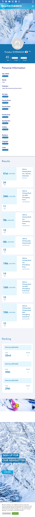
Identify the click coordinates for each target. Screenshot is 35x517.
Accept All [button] (15, 513)
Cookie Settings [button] (6, 513)
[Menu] (33, 6)
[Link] (33, 1)
